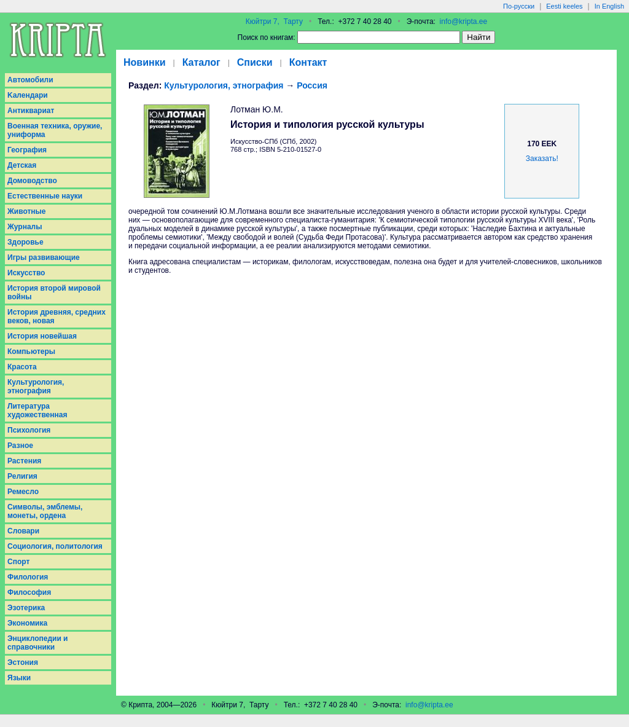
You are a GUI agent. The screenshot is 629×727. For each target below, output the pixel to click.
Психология (28, 430)
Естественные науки (44, 196)
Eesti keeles (564, 6)
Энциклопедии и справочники (37, 642)
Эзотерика (26, 607)
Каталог (201, 62)
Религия (22, 476)
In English (609, 6)
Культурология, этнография (35, 386)
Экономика (27, 623)
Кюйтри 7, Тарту (274, 21)
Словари (23, 531)
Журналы (24, 226)
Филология (27, 577)
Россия (312, 85)
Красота (22, 367)
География (27, 150)
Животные (26, 211)
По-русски (518, 6)
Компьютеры (31, 351)
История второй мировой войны (54, 292)
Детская (21, 165)
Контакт (308, 62)
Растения (24, 461)
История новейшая (42, 336)
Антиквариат (30, 110)
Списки (255, 62)
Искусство (26, 273)
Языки (19, 678)
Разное (20, 445)
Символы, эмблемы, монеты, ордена (44, 511)
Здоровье (25, 242)
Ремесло (23, 491)
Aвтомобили (30, 80)
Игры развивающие (43, 257)
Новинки (144, 62)
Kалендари (27, 95)
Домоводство (32, 180)
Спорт (18, 561)
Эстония (22, 662)
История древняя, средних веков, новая (56, 316)
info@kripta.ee (464, 21)
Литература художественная (37, 410)
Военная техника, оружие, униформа (54, 130)
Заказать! (542, 158)
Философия (29, 592)
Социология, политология (55, 546)
